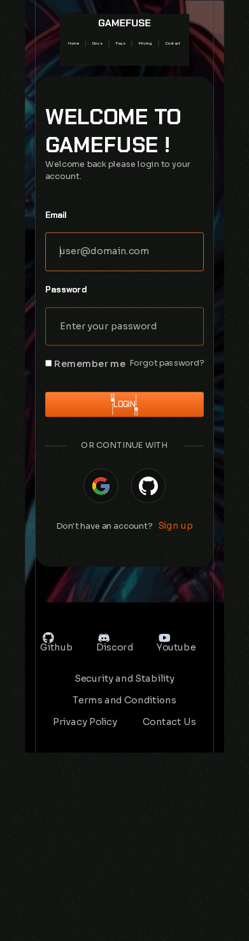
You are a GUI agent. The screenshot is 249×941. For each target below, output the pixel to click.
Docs (97, 43)
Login (124, 404)
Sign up (175, 526)
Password (66, 289)
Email (56, 214)
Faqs (120, 43)
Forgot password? (166, 364)
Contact (173, 43)
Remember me (89, 364)
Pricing (145, 43)
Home (73, 43)
